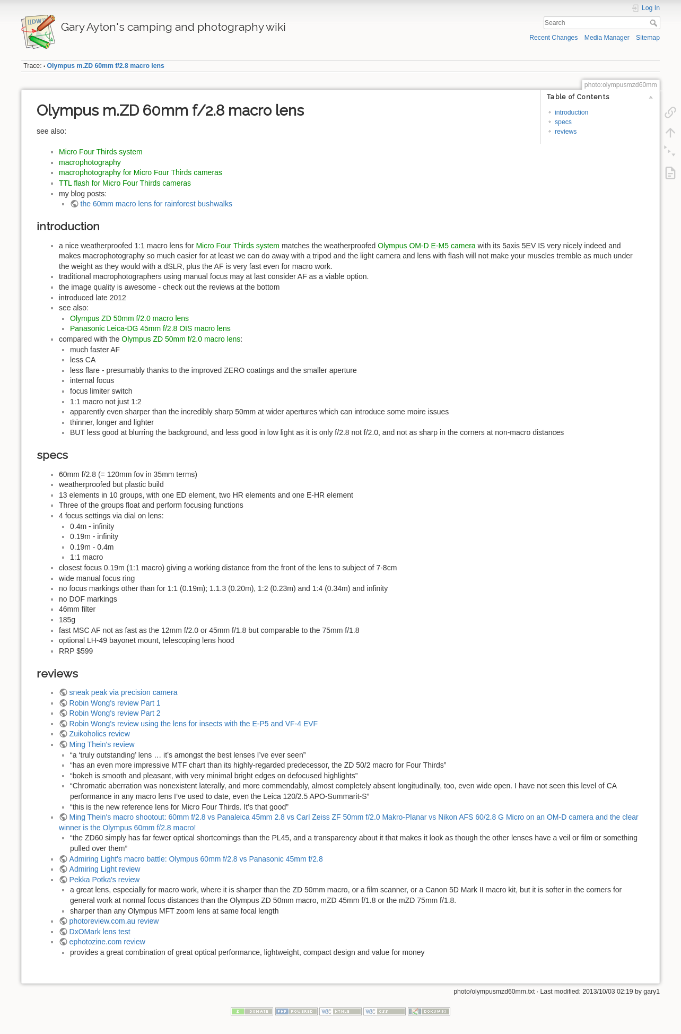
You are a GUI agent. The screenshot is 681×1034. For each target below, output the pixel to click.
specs (563, 122)
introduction (571, 112)
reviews (566, 131)
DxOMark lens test (99, 931)
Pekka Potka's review (104, 879)
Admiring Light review (105, 869)
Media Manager (607, 37)
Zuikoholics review (99, 733)
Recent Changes (553, 37)
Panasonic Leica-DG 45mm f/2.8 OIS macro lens (150, 328)
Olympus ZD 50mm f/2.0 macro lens (129, 318)
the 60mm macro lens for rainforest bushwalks (156, 203)
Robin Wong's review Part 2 (115, 713)
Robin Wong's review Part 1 (115, 703)
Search (655, 23)
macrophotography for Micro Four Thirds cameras (140, 172)
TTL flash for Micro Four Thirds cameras (125, 183)
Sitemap (648, 37)
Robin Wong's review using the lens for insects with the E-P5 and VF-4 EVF (193, 723)
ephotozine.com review (107, 941)
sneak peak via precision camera (123, 692)
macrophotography (90, 162)
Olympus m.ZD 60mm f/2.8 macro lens (105, 65)
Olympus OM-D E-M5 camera (426, 245)
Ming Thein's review (102, 744)
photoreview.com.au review (114, 921)
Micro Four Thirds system (101, 151)
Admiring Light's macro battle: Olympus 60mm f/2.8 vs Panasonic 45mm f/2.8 (196, 859)
